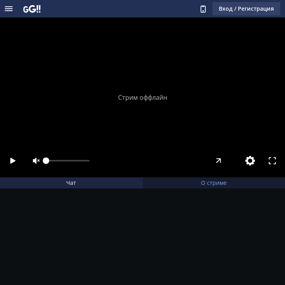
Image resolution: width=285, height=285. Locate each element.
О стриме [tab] (214, 182)
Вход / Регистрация (246, 8)
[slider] (68, 161)
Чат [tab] (71, 182)
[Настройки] (250, 160)
